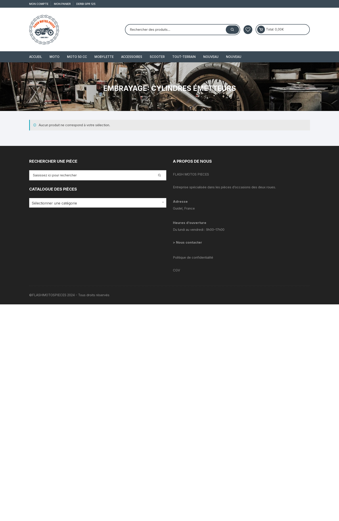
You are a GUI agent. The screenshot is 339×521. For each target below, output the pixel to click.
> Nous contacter (188, 242)
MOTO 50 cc (77, 57)
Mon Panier (62, 4)
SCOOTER (157, 57)
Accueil (35, 57)
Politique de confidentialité (193, 257)
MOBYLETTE (104, 57)
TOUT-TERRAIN (184, 57)
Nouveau (210, 57)
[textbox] (97, 203)
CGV (176, 270)
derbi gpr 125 (86, 4)
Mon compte (38, 4)
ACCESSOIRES (131, 57)
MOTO (54, 57)
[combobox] (97, 203)
